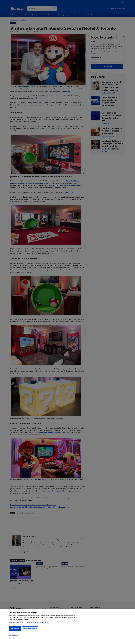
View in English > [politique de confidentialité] (14, 635)
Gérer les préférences (30, 628)
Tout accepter (14, 628)
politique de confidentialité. (39, 622)
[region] (67, 624)
